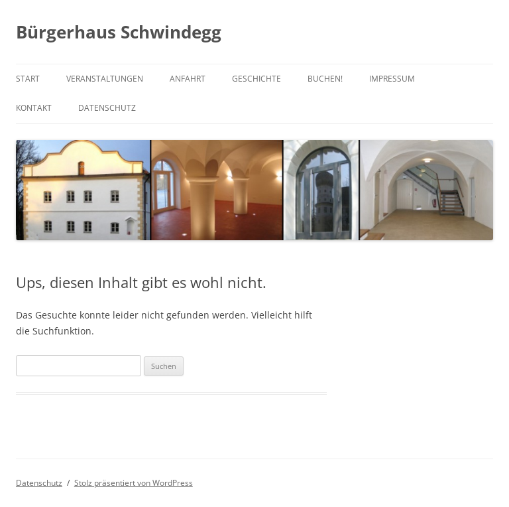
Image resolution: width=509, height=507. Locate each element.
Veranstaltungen (104, 78)
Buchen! (325, 78)
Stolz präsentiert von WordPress (133, 482)
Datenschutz (107, 107)
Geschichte (256, 78)
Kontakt (34, 107)
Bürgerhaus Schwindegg (118, 32)
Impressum (392, 78)
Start (28, 78)
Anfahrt (187, 78)
